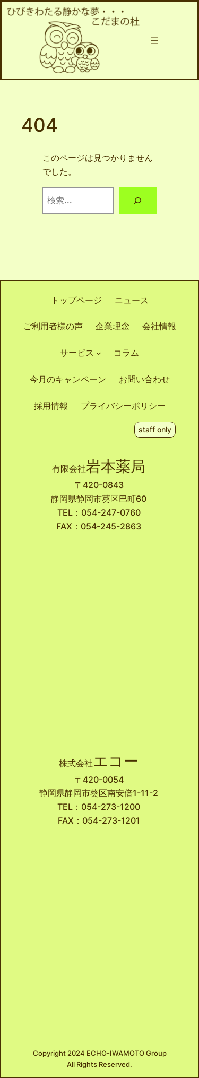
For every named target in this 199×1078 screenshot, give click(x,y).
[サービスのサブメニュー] (98, 353)
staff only (155, 429)
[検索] (138, 200)
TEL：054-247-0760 (99, 512)
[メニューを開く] (154, 40)
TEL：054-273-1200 (98, 806)
